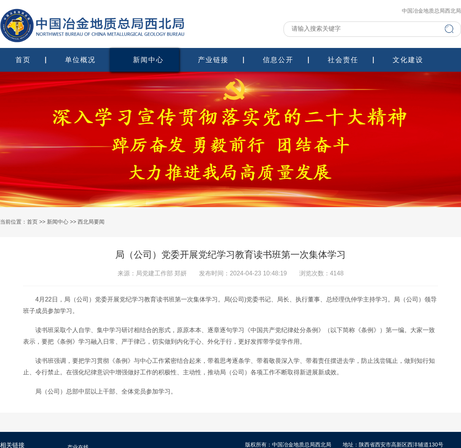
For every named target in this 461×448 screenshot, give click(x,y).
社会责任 (343, 60)
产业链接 (213, 60)
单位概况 (80, 60)
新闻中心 (148, 60)
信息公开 (278, 60)
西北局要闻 (91, 222)
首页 (23, 60)
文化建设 (408, 60)
